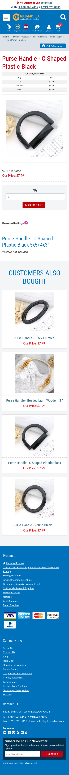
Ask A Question (52, 45)
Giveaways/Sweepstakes (16, 690)
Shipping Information (14, 664)
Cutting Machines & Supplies (18, 588)
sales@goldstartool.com (50, 721)
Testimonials (9, 681)
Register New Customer (16, 686)
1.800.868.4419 (28, 7)
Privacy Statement (13, 677)
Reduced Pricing (13, 563)
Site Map (7, 694)
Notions (7, 596)
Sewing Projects (11, 592)
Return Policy (10, 669)
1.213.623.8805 (51, 7)
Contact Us (9, 652)
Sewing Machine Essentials (17, 579)
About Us (8, 648)
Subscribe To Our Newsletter (26, 741)
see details (46, 2)
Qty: (35, 190)
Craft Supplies (10, 600)
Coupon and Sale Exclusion (17, 673)
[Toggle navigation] (6, 17)
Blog (5, 656)
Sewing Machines (12, 575)
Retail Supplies (11, 605)
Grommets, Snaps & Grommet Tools (22, 583)
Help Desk (8, 660)
